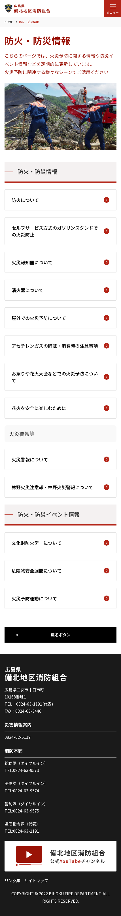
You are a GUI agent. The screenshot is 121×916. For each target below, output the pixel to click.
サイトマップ (36, 880)
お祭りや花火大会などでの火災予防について (60, 377)
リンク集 (12, 880)
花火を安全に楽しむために (60, 408)
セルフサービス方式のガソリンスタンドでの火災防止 (60, 231)
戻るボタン (61, 635)
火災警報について (60, 459)
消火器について (60, 290)
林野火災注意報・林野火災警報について (60, 487)
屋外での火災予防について (60, 318)
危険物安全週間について (60, 570)
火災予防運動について (60, 598)
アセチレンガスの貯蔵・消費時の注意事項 (60, 345)
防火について (60, 200)
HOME (9, 22)
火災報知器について (60, 262)
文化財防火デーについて (60, 542)
